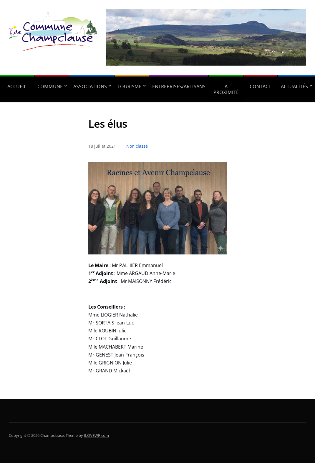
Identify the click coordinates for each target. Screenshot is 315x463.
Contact (260, 86)
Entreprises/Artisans (178, 86)
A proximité (226, 89)
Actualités (294, 86)
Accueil (16, 86)
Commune (50, 86)
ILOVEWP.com (96, 435)
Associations (90, 86)
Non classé (137, 146)
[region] (206, 37)
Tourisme (129, 86)
